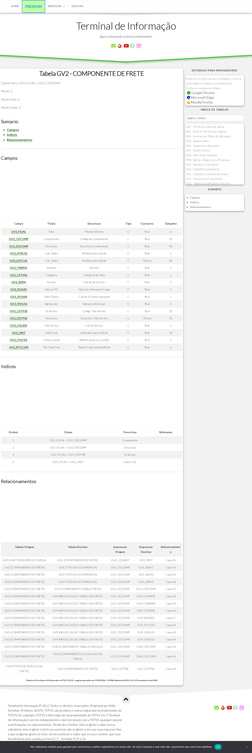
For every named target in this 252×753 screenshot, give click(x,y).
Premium (33, 6)
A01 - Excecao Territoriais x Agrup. (206, 131)
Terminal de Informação (126, 26)
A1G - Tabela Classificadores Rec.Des (208, 183)
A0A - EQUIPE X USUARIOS (203, 169)
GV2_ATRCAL (19, 253)
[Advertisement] (91, 191)
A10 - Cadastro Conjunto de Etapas (207, 174)
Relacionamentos (19, 140)
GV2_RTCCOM (18, 347)
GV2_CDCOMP (19, 239)
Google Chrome (201, 93)
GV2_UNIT (19, 332)
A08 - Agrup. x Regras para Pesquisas (208, 159)
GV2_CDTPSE (19, 311)
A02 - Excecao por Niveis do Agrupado (208, 136)
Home (15, 6)
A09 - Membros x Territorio (202, 164)
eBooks (77, 6)
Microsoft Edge (200, 97)
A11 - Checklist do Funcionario (204, 178)
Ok (218, 746)
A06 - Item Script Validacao (202, 155)
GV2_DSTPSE (18, 318)
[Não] (247, 747)
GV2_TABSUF (18, 267)
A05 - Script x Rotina (198, 150)
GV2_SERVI (18, 282)
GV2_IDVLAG (18, 303)
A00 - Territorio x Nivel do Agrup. (205, 126)
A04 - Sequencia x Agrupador (203, 145)
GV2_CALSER (18, 325)
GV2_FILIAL (18, 231)
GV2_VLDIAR (18, 296)
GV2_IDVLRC (18, 289)
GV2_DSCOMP (18, 246)
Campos (13, 130)
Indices (12, 134)
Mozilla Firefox (200, 102)
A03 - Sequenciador (197, 141)
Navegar (54, 6)
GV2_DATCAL (19, 260)
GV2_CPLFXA (18, 340)
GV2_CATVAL (19, 275)
